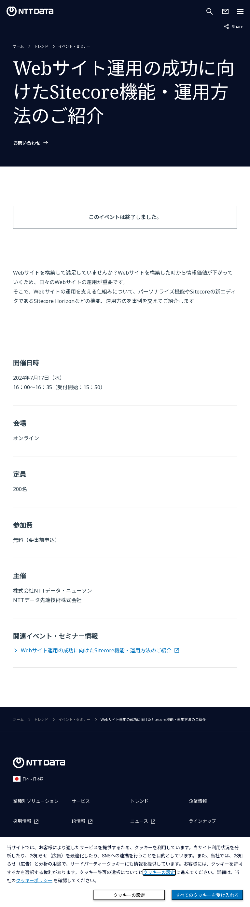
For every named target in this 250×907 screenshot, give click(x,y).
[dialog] (125, 872)
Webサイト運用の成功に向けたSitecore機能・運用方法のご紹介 (96, 650)
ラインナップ (202, 821)
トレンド (41, 46)
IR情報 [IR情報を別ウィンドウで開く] (78, 821)
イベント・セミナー (74, 46)
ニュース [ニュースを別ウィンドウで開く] (139, 821)
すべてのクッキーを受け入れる (207, 895)
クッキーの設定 (129, 895)
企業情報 (198, 801)
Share (233, 26)
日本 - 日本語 (28, 779)
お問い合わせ (26, 143)
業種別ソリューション (36, 801)
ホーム (18, 46)
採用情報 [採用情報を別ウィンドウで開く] (22, 821)
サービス (81, 801)
